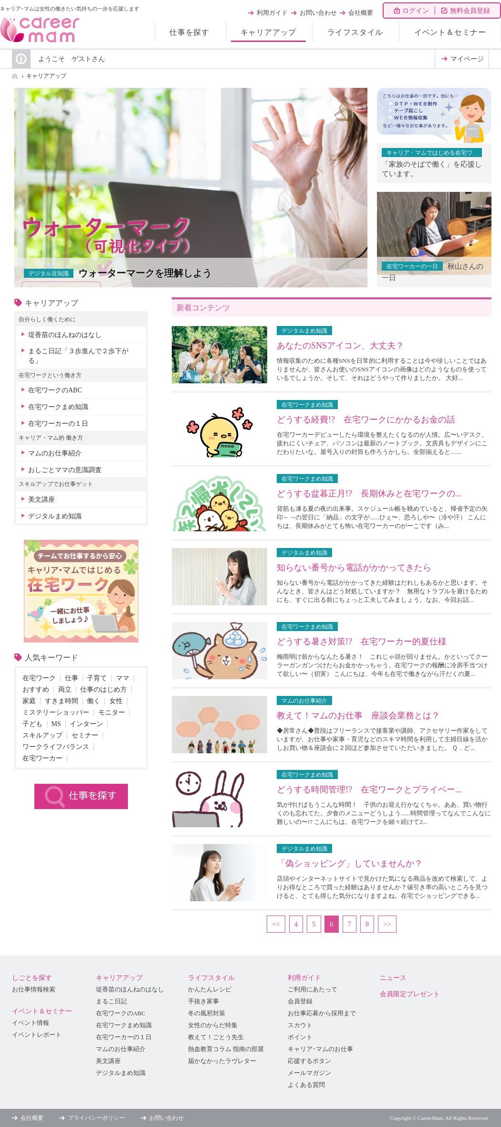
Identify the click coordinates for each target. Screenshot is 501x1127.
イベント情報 (30, 1023)
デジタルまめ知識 (55, 516)
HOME (15, 76)
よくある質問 (306, 1085)
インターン (86, 723)
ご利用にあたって (312, 989)
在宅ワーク (39, 678)
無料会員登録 (470, 10)
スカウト (300, 1025)
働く (93, 701)
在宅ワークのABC (55, 390)
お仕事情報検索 (33, 989)
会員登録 (300, 1001)
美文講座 (41, 499)
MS (56, 723)
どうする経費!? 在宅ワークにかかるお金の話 (366, 419)
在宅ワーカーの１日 (58, 423)
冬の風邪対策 (206, 1013)
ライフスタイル (355, 32)
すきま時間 (61, 701)
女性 (116, 701)
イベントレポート (37, 1035)
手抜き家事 (203, 1001)
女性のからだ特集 (213, 1025)
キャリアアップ (268, 32)
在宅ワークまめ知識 (58, 407)
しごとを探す (32, 977)
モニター (111, 712)
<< (276, 924)
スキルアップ (42, 735)
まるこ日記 (111, 1001)
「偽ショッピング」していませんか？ (350, 863)
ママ (122, 678)
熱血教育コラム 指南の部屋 (226, 1049)
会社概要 (360, 12)
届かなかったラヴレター (222, 1061)
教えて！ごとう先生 (216, 1037)
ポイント (300, 1037)
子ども (32, 723)
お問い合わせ (318, 12)
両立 (65, 689)
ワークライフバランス (55, 746)
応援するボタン (309, 1061)
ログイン (415, 10)
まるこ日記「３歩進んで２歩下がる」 (78, 356)
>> (387, 924)
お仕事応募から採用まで (322, 1013)
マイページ (467, 59)
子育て (97, 678)
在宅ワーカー (42, 758)
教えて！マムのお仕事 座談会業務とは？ (358, 715)
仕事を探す (189, 32)
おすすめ (35, 689)
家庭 (29, 701)
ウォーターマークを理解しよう (145, 273)
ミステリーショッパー (55, 712)
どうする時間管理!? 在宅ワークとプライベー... (369, 789)
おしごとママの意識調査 (65, 470)
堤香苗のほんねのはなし (65, 334)
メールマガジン (309, 1073)
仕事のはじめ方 (103, 689)
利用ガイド (272, 12)
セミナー (85, 735)
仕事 (71, 678)
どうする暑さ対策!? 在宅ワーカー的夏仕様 (362, 641)
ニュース (393, 977)
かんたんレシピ (209, 989)
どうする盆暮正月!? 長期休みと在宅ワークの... (369, 493)
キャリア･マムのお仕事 (320, 1049)
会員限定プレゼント (410, 994)
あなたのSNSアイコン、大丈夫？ (340, 345)
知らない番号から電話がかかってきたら (354, 567)
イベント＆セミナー (450, 32)
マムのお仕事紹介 (55, 453)
